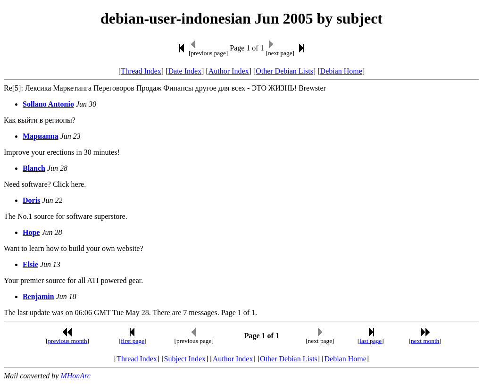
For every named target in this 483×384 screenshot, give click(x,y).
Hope (31, 232)
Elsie (30, 264)
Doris (31, 200)
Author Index (228, 71)
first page (132, 340)
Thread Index (141, 71)
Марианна (40, 136)
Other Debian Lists (284, 71)
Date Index (184, 71)
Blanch (34, 168)
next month (425, 340)
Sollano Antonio (48, 104)
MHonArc (75, 376)
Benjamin (38, 296)
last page (370, 340)
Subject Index (185, 359)
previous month (67, 340)
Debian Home (341, 71)
